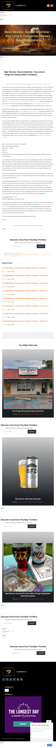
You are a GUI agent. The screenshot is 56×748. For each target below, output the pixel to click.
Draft (27, 254)
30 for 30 (9, 254)
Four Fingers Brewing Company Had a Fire (28, 411)
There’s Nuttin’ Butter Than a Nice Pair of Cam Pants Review (23, 101)
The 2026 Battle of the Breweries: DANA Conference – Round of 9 (24, 268)
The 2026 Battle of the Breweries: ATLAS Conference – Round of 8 (24, 291)
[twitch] (14, 679)
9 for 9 (12, 254)
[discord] (21, 679)
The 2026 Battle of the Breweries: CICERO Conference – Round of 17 (25, 306)
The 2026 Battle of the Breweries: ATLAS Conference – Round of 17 (25, 321)
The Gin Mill (16, 255)
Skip (45, 745)
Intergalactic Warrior (32, 111)
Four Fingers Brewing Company (36, 414)
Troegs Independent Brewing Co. (36, 599)
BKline (21, 253)
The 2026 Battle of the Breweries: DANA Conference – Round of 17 (24, 298)
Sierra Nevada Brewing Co (38, 502)
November (41, 254)
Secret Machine (47, 254)
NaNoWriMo (36, 254)
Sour (5, 255)
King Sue (21, 111)
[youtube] (17, 679)
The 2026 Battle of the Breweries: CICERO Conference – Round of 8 (25, 276)
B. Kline (5, 271)
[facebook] (3, 679)
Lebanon (31, 254)
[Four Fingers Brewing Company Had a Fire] (28, 361)
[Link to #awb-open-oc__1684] (51, 5)
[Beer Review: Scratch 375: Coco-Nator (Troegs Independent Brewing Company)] (28, 544)
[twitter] (7, 679)
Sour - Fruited (10, 255)
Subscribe (40, 246)
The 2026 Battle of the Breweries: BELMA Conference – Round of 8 (24, 283)
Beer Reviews (25, 502)
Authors (20, 599)
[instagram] (10, 679)
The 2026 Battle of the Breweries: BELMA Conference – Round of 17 (25, 313)
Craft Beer (23, 254)
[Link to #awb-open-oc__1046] (48, 5)
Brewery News (25, 414)
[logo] (14, 2)
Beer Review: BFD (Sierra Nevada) (28, 499)
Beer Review (17, 254)
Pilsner (29, 502)
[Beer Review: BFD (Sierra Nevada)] (28, 449)
